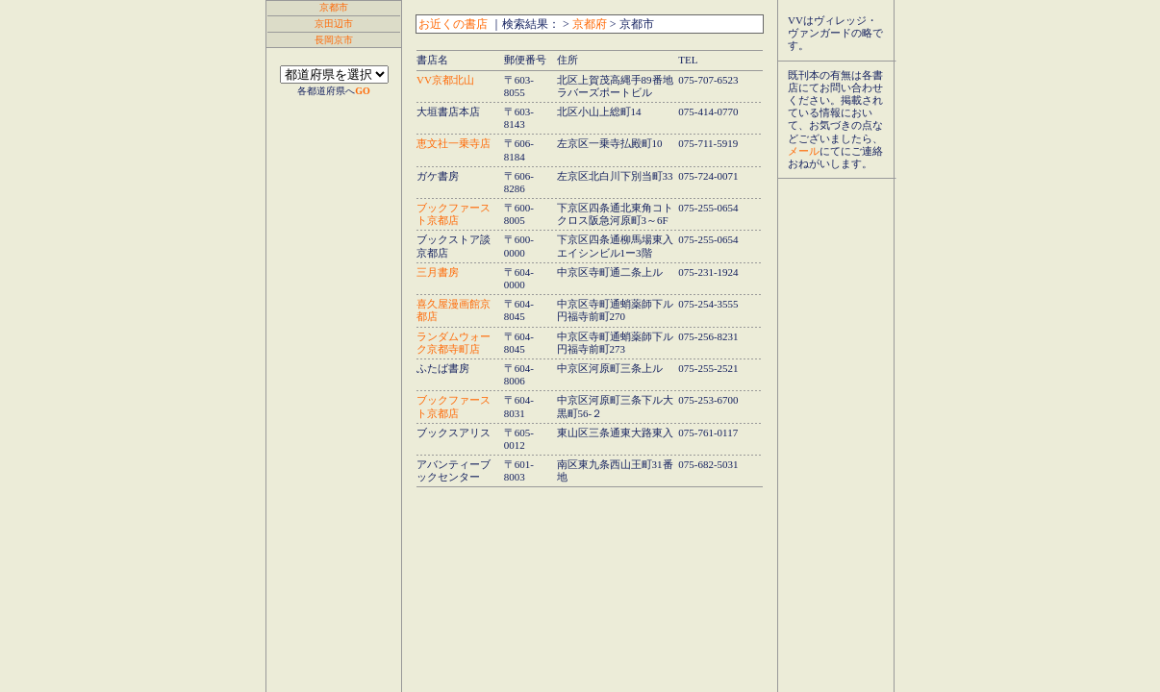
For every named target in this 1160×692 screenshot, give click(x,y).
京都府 (589, 24)
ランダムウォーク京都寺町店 (453, 343)
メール (804, 151)
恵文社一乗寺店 (453, 143)
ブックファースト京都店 (453, 214)
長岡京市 (334, 40)
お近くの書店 (453, 24)
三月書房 (437, 272)
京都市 (333, 7)
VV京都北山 (445, 80)
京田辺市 (334, 23)
